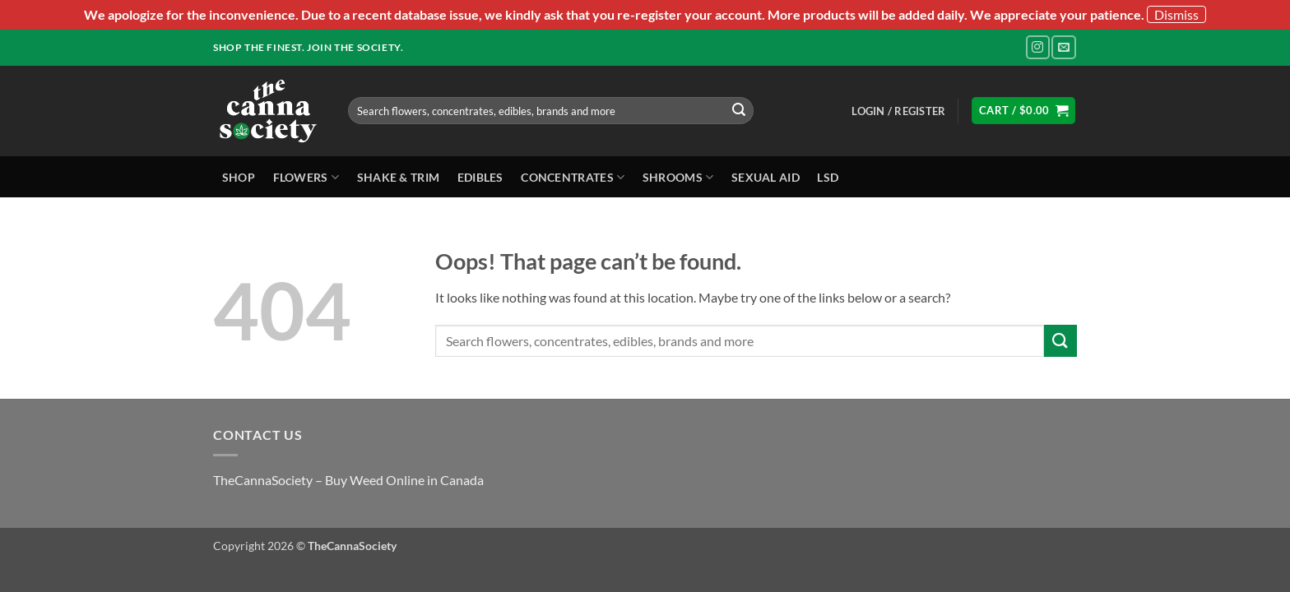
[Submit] (739, 111)
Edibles (480, 177)
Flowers (306, 177)
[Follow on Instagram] (1038, 47)
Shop (238, 177)
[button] (898, 111)
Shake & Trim (398, 177)
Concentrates (572, 177)
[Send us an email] (1063, 47)
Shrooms (678, 177)
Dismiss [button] (1176, 14)
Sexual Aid (765, 177)
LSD (827, 177)
